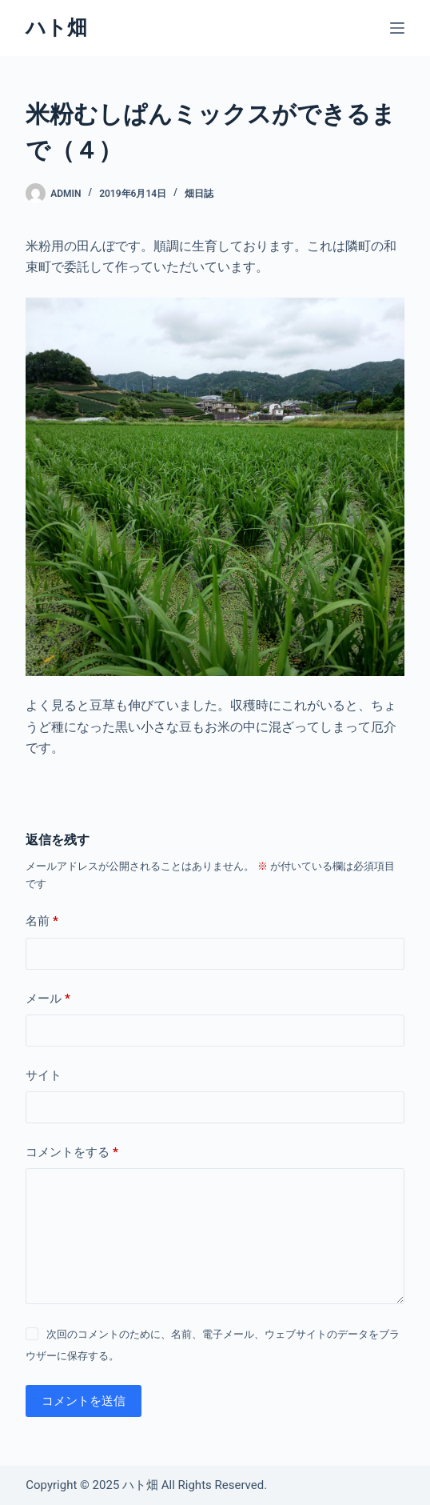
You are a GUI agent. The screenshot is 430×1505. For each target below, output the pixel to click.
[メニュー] (397, 28)
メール (48, 999)
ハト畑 (56, 27)
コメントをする (72, 1153)
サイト (44, 1075)
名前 (42, 921)
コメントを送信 (83, 1401)
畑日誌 (199, 193)
